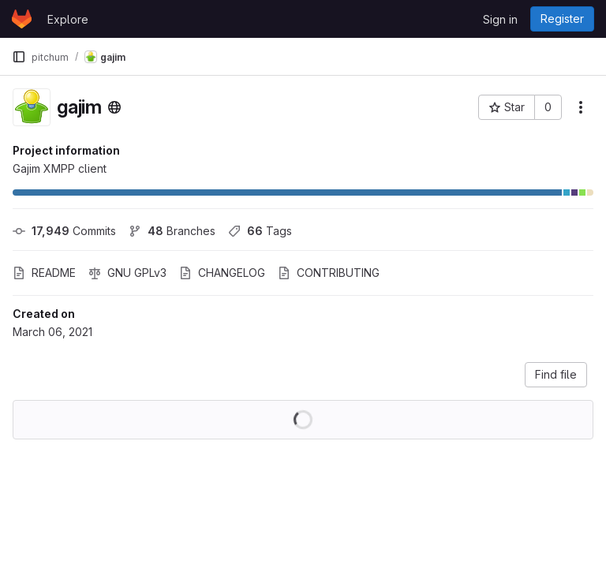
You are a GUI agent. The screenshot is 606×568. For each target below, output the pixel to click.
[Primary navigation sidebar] (19, 56)
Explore (67, 19)
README (44, 272)
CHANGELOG (222, 272)
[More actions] (580, 107)
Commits (64, 230)
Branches (172, 230)
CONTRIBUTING (329, 272)
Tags (260, 230)
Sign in (500, 19)
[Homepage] (22, 19)
